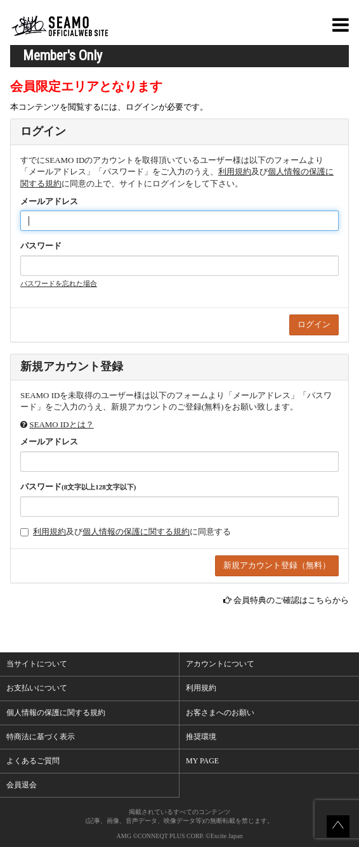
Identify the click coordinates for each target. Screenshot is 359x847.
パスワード (41, 245)
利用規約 (234, 171)
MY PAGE (202, 760)
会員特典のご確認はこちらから (291, 600)
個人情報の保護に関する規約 (136, 531)
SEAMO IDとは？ (61, 424)
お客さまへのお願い (220, 712)
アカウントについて (220, 663)
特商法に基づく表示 (40, 736)
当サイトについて (36, 663)
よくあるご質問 (33, 760)
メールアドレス (49, 201)
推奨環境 (201, 736)
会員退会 (21, 784)
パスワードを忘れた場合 (58, 283)
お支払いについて (36, 687)
